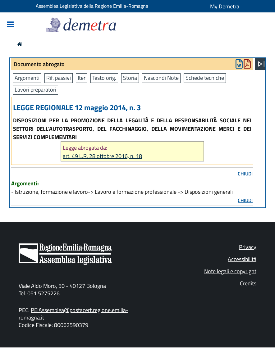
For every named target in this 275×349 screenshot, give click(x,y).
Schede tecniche (205, 78)
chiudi (245, 173)
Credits (248, 283)
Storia (130, 78)
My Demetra (224, 6)
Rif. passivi (58, 78)
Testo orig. (104, 78)
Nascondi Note (161, 78)
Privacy (247, 247)
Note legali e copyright (230, 271)
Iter (81, 78)
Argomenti (27, 78)
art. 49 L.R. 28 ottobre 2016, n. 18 (102, 156)
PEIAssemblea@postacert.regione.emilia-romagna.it (73, 314)
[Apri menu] (261, 64)
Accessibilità (242, 259)
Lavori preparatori (35, 89)
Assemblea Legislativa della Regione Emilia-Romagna (92, 6)
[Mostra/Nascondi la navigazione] (10, 24)
